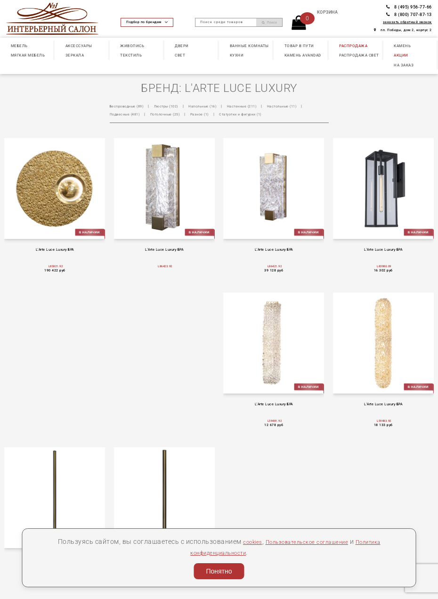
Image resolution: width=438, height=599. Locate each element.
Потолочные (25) (183, 114)
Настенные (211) (260, 106)
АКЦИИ (401, 55)
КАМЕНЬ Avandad (302, 55)
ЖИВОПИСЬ (132, 45)
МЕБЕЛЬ (19, 45)
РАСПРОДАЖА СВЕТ (359, 55)
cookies (239, 541)
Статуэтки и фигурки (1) (267, 114)
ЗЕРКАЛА (74, 55)
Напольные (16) (215, 106)
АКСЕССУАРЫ (78, 45)
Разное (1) (222, 114)
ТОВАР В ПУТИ (299, 45)
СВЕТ (180, 55)
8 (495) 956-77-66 (409, 6)
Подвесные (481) (137, 114)
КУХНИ (237, 55)
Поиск (269, 23)
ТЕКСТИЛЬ (131, 55)
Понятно (219, 571)
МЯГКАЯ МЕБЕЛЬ (28, 55)
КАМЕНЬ (402, 45)
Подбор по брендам (147, 22)
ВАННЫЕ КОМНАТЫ (249, 45)
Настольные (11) (304, 106)
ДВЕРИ (182, 45)
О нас (15, 536)
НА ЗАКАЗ (404, 65)
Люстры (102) (174, 106)
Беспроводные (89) (130, 106)
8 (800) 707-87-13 (409, 14)
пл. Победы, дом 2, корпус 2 (403, 30)
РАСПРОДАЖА (353, 45)
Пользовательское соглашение (305, 541)
